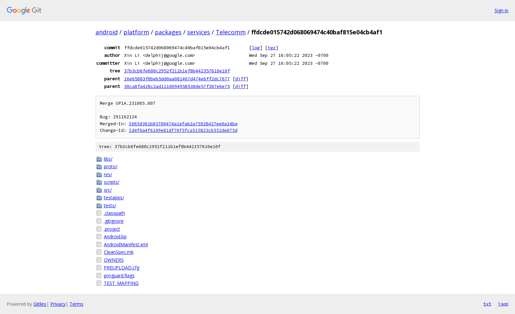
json (503, 304)
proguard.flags (119, 275)
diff (240, 79)
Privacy (57, 304)
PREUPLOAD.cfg (121, 267)
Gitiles (39, 304)
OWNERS (114, 260)
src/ (108, 190)
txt (487, 304)
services (198, 32)
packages (168, 32)
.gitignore (114, 221)
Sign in (501, 10)
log (256, 48)
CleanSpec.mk (119, 252)
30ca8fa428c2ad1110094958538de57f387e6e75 (177, 86)
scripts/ (111, 182)
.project (112, 229)
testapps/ (114, 197)
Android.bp (115, 236)
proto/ (110, 166)
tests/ (110, 205)
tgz (272, 48)
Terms (76, 304)
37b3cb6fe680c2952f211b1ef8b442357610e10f (177, 71)
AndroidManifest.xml (126, 244)
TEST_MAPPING (121, 283)
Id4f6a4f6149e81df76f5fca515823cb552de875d (183, 130)
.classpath (114, 213)
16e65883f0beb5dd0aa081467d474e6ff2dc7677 (177, 79)
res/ (108, 174)
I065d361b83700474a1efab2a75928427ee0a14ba (183, 124)
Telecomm (231, 32)
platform (136, 32)
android (107, 32)
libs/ (108, 159)
